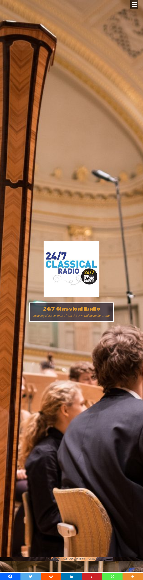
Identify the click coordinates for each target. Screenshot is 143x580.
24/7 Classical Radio (71, 308)
